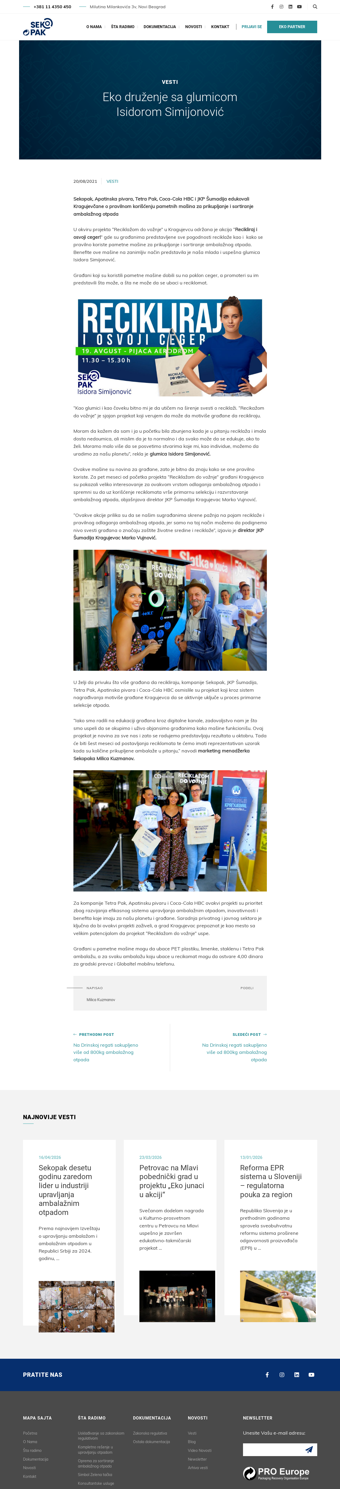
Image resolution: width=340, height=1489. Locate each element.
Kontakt (220, 26)
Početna (30, 1431)
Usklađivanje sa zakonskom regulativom (101, 1434)
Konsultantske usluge (96, 1481)
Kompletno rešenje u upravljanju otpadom (95, 1448)
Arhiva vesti (198, 1465)
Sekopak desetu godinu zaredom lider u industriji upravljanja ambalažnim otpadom (67, 1190)
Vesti (112, 181)
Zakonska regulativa (150, 1431)
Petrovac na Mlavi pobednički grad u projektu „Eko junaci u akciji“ (173, 1181)
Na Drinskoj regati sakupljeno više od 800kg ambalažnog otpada (108, 1047)
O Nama (94, 26)
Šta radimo (122, 26)
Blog (192, 1439)
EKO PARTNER (292, 26)
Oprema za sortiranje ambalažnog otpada (96, 1461)
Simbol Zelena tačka (95, 1472)
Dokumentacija (160, 26)
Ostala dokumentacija (151, 1439)
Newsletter (197, 1457)
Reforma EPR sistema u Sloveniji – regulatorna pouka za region (272, 1181)
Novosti (193, 26)
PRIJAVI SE (252, 26)
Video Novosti (199, 1448)
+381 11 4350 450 (52, 6)
